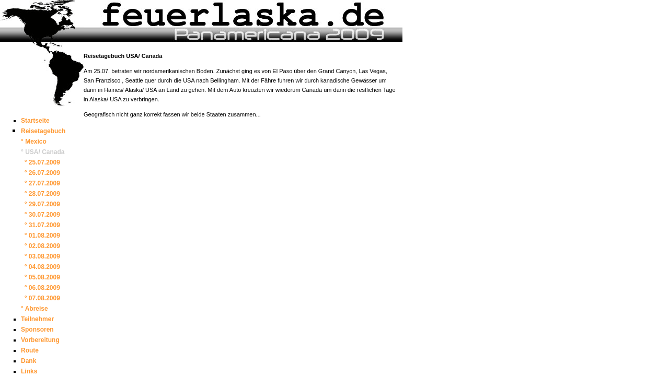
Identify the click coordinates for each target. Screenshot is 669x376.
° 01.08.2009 (40, 235)
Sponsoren (37, 329)
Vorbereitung (40, 340)
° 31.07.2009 (40, 225)
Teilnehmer (37, 319)
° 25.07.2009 (40, 162)
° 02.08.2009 (40, 246)
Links (29, 371)
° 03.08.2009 (40, 256)
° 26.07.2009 (40, 173)
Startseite (35, 120)
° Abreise (34, 308)
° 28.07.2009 (40, 193)
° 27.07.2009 (40, 183)
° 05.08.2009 (40, 277)
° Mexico (34, 141)
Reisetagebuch (43, 131)
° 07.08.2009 (40, 298)
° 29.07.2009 (40, 204)
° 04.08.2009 (40, 267)
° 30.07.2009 (40, 214)
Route (30, 350)
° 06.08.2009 (40, 287)
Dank (28, 361)
